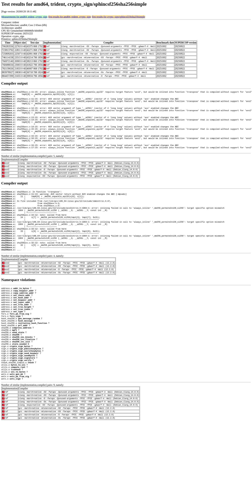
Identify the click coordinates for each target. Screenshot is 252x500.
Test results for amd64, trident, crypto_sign (69, 16)
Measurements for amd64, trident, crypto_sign (24, 16)
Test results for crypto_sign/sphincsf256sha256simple (118, 16)
